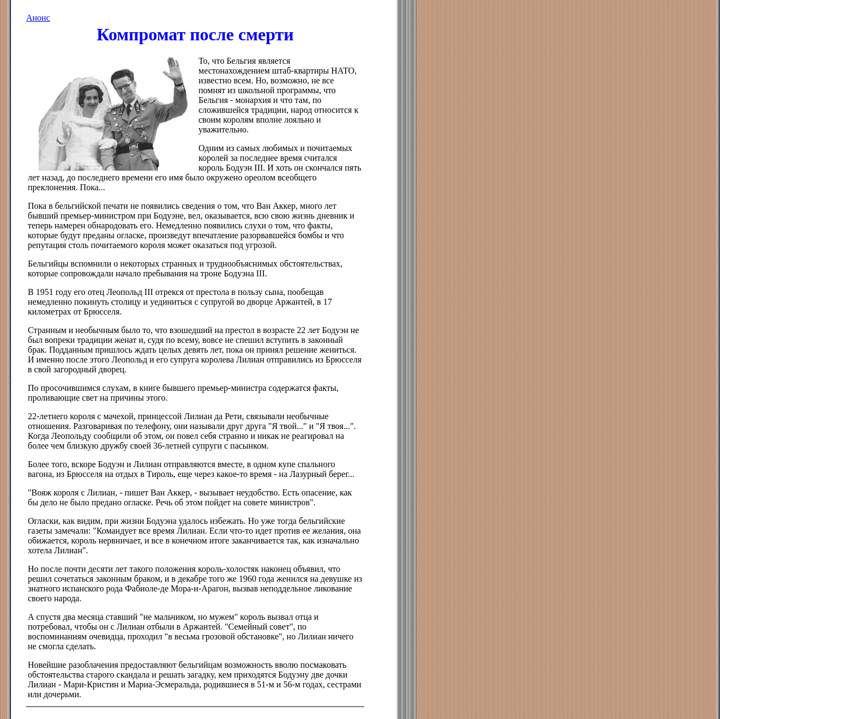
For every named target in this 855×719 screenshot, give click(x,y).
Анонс (38, 17)
